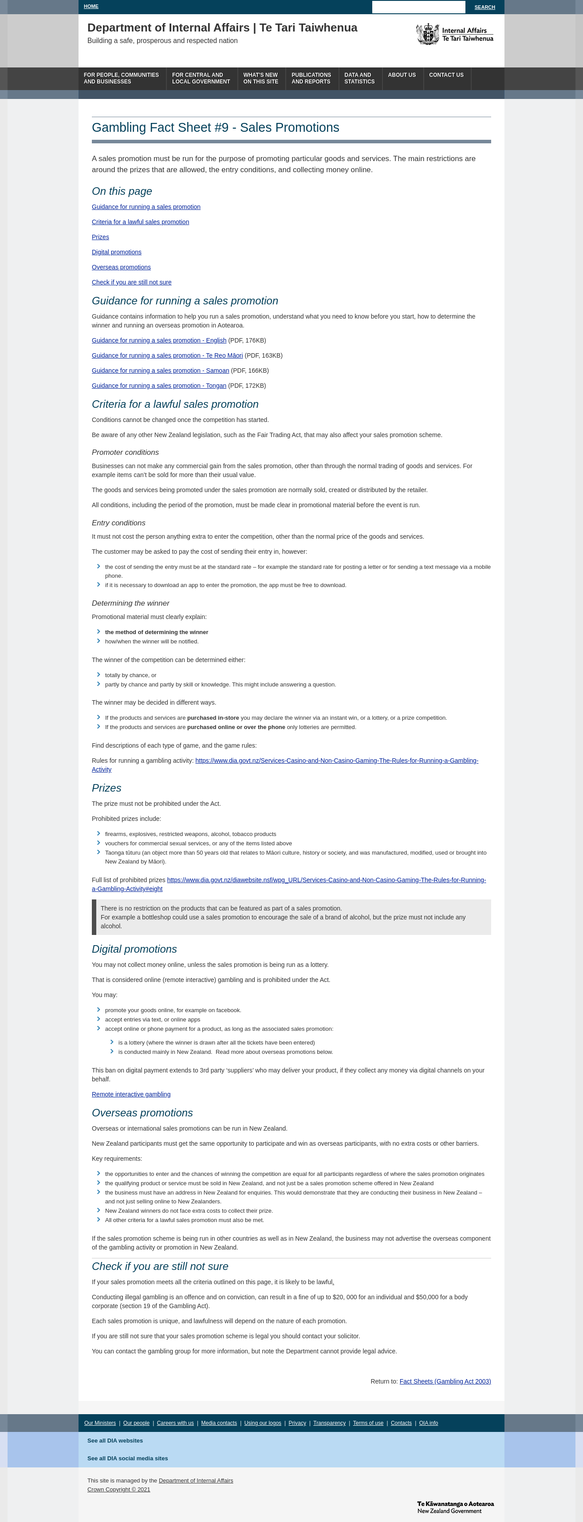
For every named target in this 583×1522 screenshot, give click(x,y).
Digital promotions (117, 252)
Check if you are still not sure (132, 282)
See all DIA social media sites (127, 1458)
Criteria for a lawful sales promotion (140, 221)
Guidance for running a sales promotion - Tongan (159, 385)
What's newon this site (261, 78)
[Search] (418, 7)
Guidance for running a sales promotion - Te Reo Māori (167, 355)
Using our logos (262, 1423)
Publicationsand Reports (311, 78)
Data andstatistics (360, 78)
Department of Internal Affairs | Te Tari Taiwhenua (222, 27)
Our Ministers (100, 1423)
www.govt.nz (456, 1506)
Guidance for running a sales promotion (146, 206)
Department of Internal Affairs (196, 1480)
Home (91, 6)
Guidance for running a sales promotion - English (159, 340)
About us (402, 75)
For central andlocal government (201, 78)
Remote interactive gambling (131, 1094)
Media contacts (219, 1423)
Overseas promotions (121, 267)
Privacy (297, 1423)
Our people (136, 1423)
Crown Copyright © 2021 (118, 1489)
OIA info (428, 1423)
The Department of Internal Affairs (434, 34)
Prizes (100, 237)
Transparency (329, 1423)
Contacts (401, 1423)
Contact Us (446, 75)
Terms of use (368, 1423)
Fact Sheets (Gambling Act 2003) (445, 1381)
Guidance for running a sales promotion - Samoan (160, 370)
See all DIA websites (115, 1440)
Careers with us (175, 1423)
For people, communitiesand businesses (121, 78)
